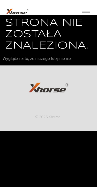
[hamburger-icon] (86, 11)
